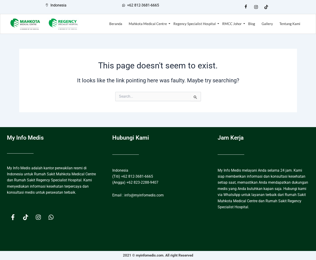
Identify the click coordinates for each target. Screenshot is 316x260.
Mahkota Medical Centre (148, 24)
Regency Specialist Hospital (195, 24)
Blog (251, 24)
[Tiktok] (266, 6)
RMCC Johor (232, 24)
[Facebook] (245, 6)
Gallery (267, 24)
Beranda (115, 24)
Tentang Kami (289, 24)
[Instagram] (256, 6)
